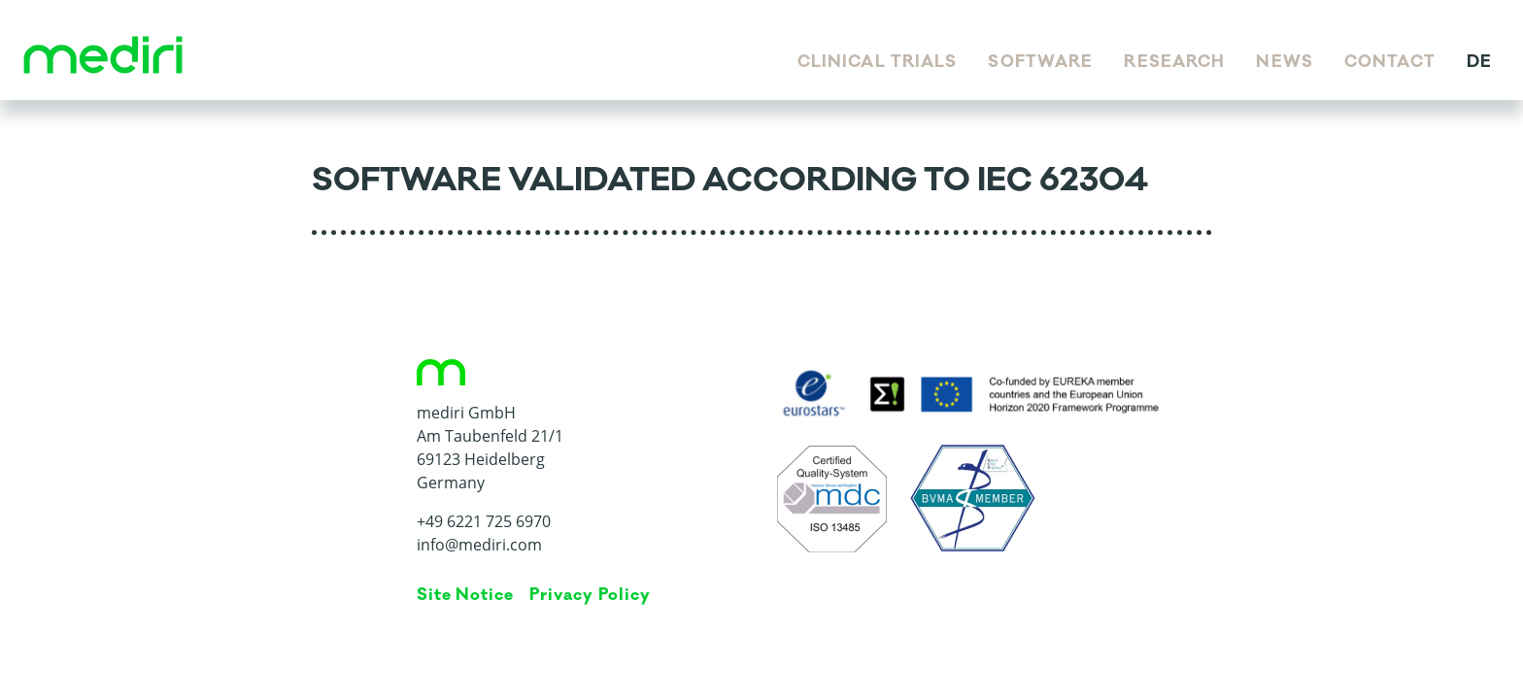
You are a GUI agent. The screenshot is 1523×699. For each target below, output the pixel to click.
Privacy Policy (589, 595)
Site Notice (466, 595)
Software (1040, 62)
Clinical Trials (877, 62)
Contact (1390, 62)
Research (1174, 62)
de (1479, 62)
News (1284, 62)
